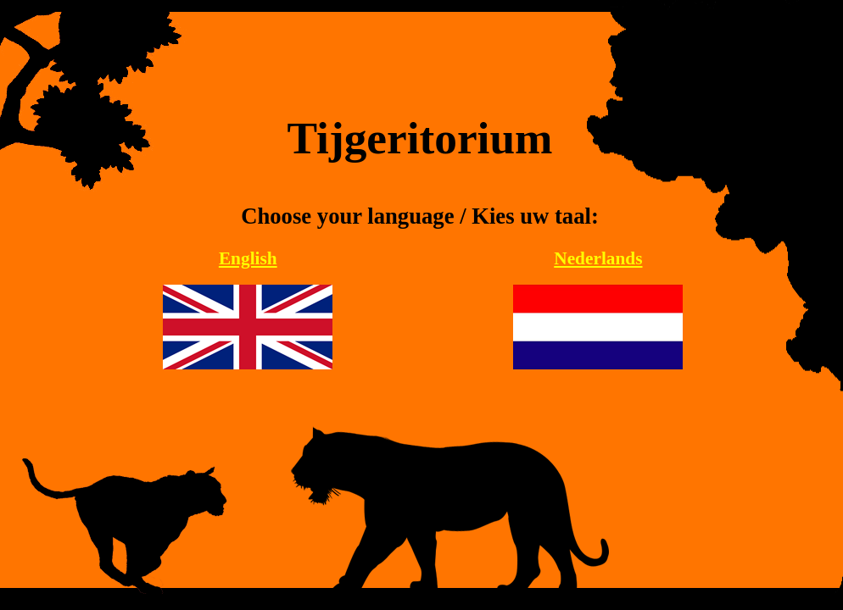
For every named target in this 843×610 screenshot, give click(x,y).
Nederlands (598, 258)
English (248, 258)
